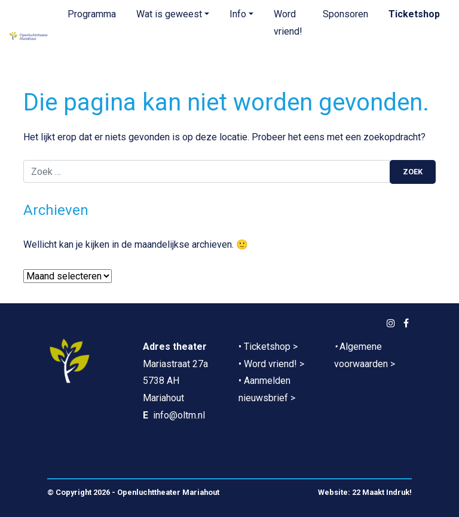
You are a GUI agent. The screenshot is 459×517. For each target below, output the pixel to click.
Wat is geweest (169, 14)
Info (238, 14)
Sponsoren (345, 14)
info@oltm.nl (179, 415)
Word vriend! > (274, 364)
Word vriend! (288, 22)
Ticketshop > (271, 346)
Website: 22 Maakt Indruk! (365, 492)
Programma (92, 14)
